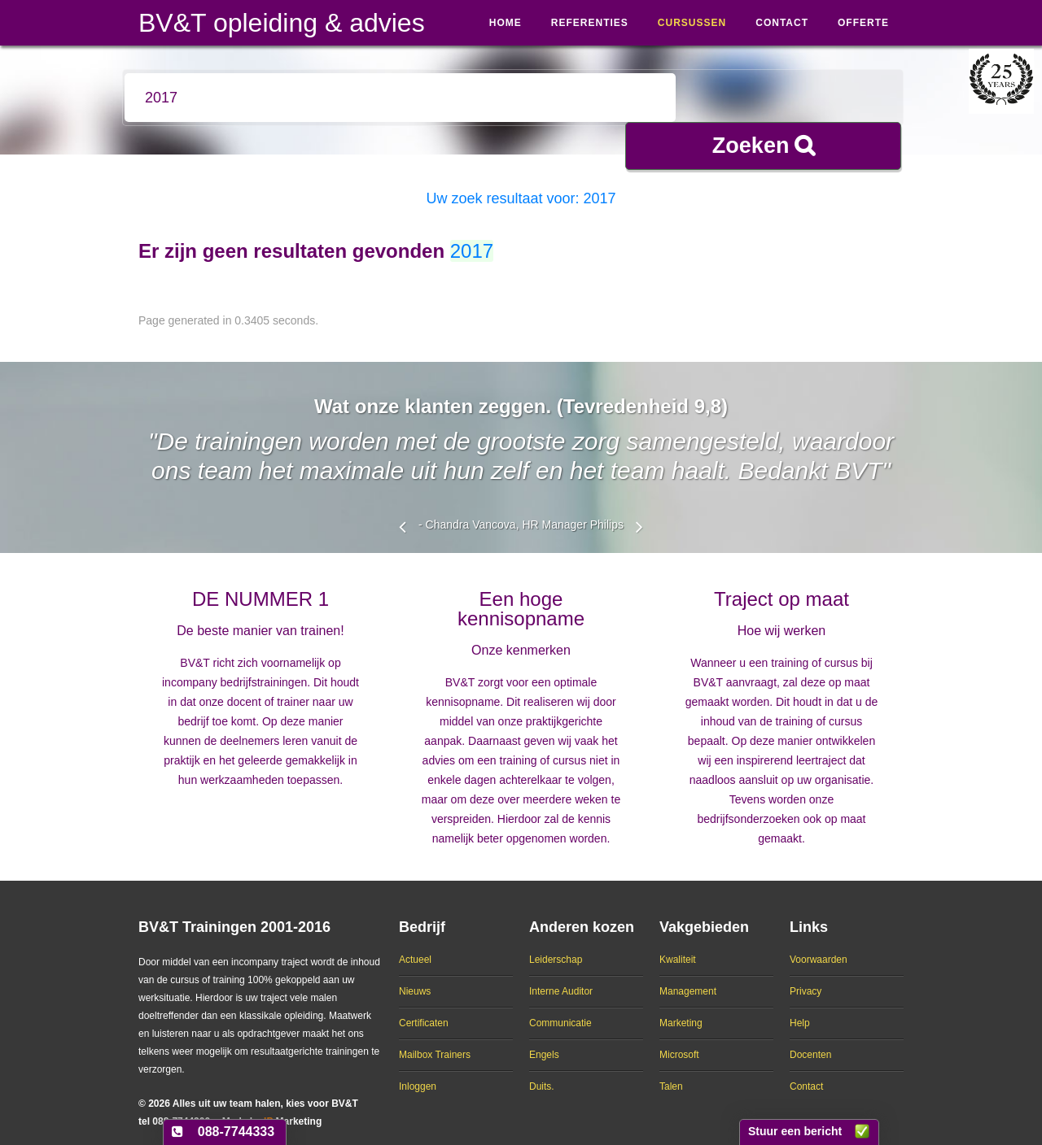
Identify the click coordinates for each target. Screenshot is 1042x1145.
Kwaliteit (677, 946)
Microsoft (679, 1041)
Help (800, 1009)
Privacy (805, 977)
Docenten (810, 1041)
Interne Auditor (561, 977)
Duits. (541, 1073)
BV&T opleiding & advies (281, 22)
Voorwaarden (818, 946)
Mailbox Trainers (435, 1041)
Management (687, 977)
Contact (806, 1073)
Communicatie (560, 1009)
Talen (671, 1073)
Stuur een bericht (795, 1131)
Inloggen (417, 1073)
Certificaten (424, 1009)
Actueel (415, 946)
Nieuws (415, 977)
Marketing (681, 1009)
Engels (544, 1041)
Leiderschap (555, 946)
